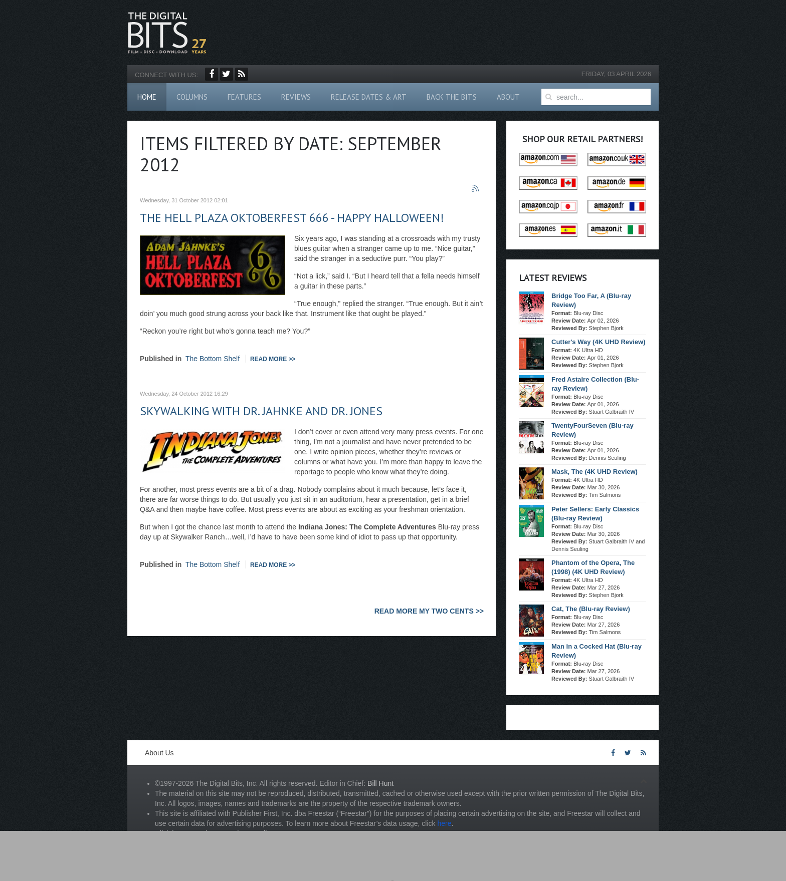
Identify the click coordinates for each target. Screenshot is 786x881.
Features (244, 97)
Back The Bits (452, 97)
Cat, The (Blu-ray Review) (590, 609)
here (444, 823)
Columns (192, 97)
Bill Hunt (380, 783)
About (508, 97)
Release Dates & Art (369, 97)
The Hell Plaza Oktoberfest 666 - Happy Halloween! (292, 217)
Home (146, 97)
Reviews (296, 97)
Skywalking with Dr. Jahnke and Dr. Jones (261, 411)
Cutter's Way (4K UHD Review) (598, 342)
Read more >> (273, 359)
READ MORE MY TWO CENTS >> (429, 611)
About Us (159, 753)
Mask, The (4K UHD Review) (594, 471)
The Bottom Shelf (212, 359)
